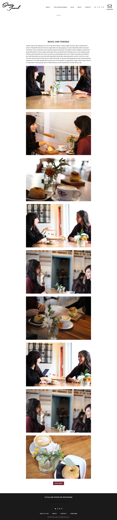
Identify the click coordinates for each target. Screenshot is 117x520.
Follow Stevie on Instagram (58, 497)
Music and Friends (58, 42)
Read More (58, 483)
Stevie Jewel (11, 6)
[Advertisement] (58, 28)
